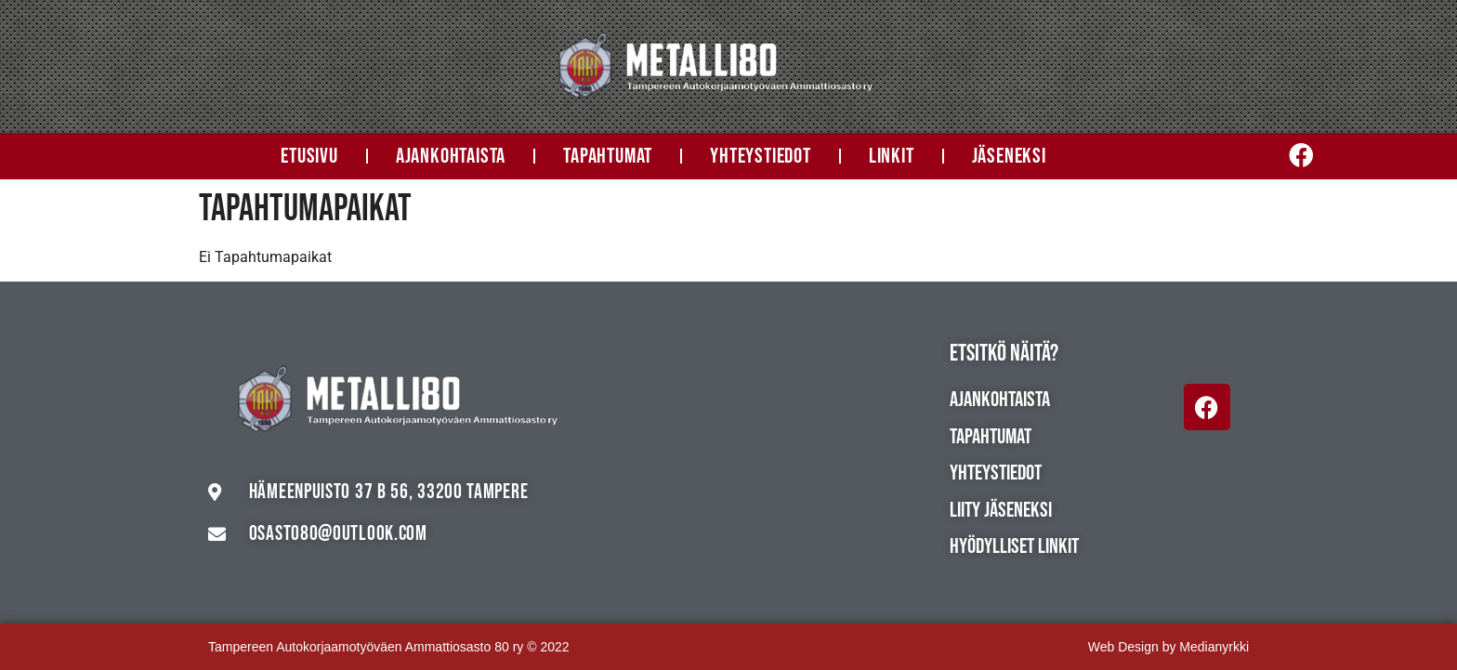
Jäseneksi (1009, 156)
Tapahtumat (607, 156)
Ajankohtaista (450, 156)
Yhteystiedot (760, 156)
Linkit (891, 156)
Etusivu (309, 156)
